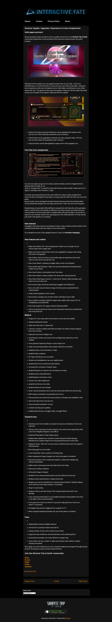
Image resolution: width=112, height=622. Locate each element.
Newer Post (30, 581)
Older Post (82, 581)
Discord (27, 560)
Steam (27, 558)
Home (56, 581)
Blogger (67, 618)
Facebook (28, 567)
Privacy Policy (54, 21)
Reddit (27, 562)
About (67, 21)
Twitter (27, 564)
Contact (39, 21)
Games (28, 21)
